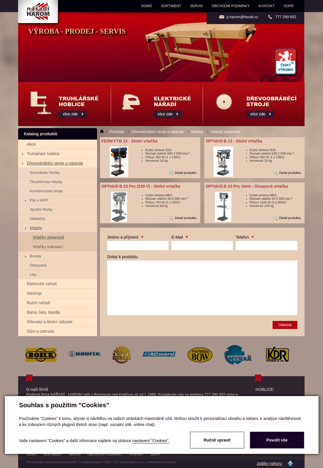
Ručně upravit (217, 440)
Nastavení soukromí (162, 462)
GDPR (289, 6)
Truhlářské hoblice (43, 153)
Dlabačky (37, 218)
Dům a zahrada (40, 331)
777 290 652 (285, 17)
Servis (196, 6)
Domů (146, 6)
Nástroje (34, 293)
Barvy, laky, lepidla (43, 312)
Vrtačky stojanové (48, 237)
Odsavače (38, 265)
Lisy (33, 274)
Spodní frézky (41, 209)
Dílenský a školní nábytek (50, 321)
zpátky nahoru (269, 463)
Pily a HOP (39, 200)
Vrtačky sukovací (48, 246)
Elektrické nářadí (42, 283)
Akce (31, 144)
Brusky (35, 256)
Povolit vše (277, 440)
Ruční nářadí (38, 302)
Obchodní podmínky (231, 6)
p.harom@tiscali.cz (242, 17)
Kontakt (267, 6)
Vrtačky (36, 228)
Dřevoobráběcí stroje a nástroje (55, 163)
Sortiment (171, 6)
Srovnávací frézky (44, 172)
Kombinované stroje (46, 191)
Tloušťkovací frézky (46, 182)
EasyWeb (69, 462)
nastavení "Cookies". (150, 440)
